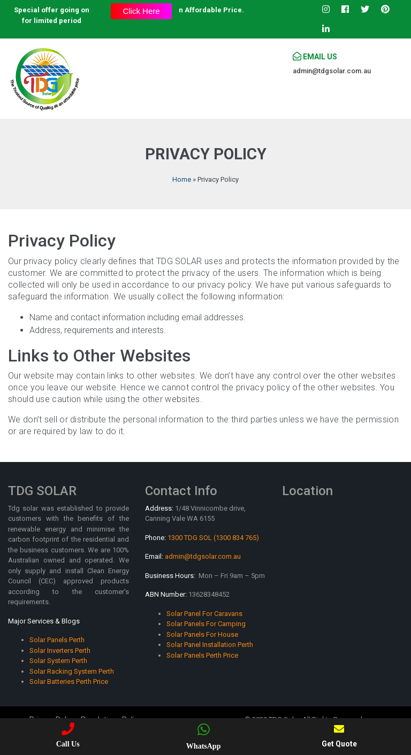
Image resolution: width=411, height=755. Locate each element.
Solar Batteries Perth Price (68, 681)
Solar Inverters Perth (59, 650)
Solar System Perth (58, 661)
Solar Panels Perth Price (202, 655)
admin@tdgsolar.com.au (332, 71)
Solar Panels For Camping (206, 624)
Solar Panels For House (202, 634)
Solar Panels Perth (57, 640)
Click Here (141, 11)
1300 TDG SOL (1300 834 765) (213, 538)
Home (181, 179)
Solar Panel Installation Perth (209, 645)
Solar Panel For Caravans (204, 614)
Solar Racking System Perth (71, 671)
